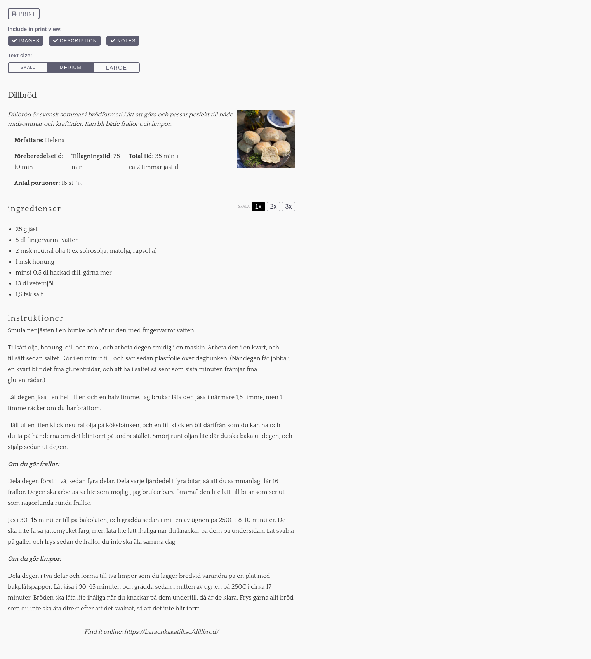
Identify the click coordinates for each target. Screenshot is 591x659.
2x (273, 206)
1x (258, 206)
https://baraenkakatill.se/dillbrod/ (171, 631)
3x (288, 206)
